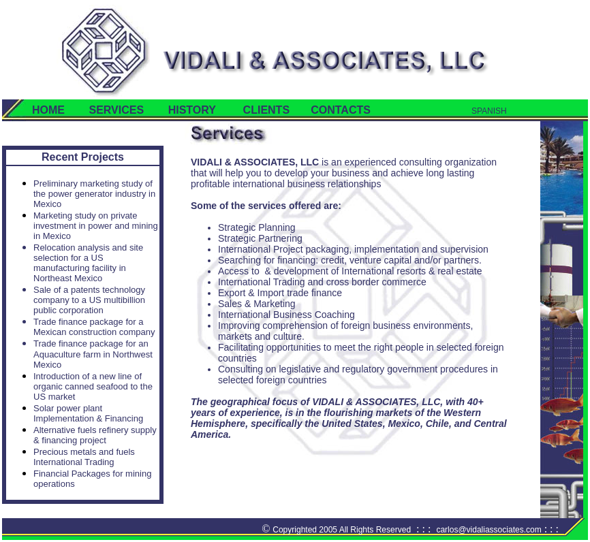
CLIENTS (266, 110)
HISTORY (192, 110)
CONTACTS (330, 110)
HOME (48, 110)
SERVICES (116, 110)
